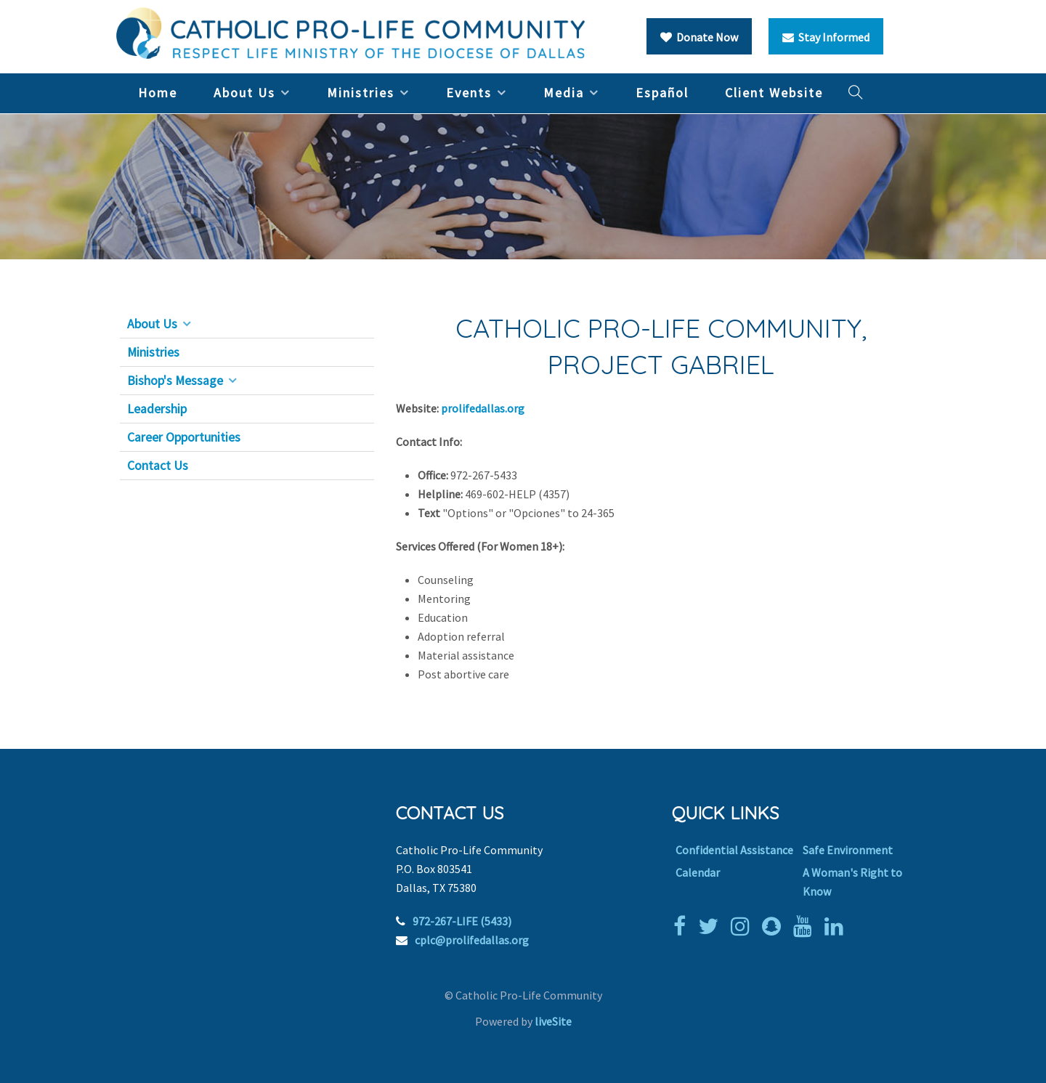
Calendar (698, 872)
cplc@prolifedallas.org (472, 940)
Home (157, 92)
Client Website (774, 92)
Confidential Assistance (734, 850)
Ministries (360, 92)
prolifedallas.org (484, 408)
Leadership (157, 409)
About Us (244, 92)
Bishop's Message (175, 381)
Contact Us (157, 466)
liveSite (553, 1021)
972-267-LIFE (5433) (462, 921)
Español (662, 92)
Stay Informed (825, 37)
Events (469, 92)
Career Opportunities (183, 437)
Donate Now (699, 37)
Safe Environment (848, 850)
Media (563, 92)
